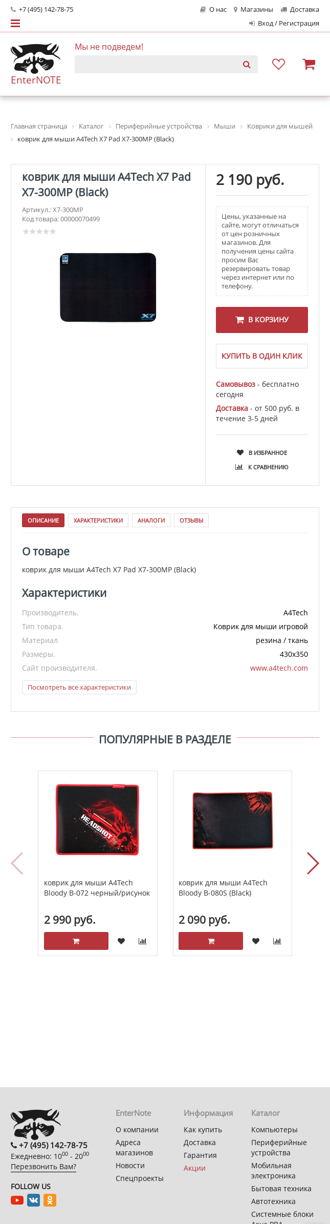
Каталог (265, 1113)
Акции (195, 1168)
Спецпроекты (140, 1178)
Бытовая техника (281, 1188)
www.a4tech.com (279, 673)
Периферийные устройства (279, 1147)
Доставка (299, 9)
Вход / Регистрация (284, 23)
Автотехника (273, 1201)
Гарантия (200, 1155)
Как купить (203, 1129)
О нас (213, 9)
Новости (130, 1165)
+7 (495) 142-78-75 (42, 9)
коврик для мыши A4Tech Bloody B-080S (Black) (223, 893)
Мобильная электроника (273, 1170)
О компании (137, 1129)
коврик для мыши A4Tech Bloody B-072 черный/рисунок (97, 893)
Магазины (253, 9)
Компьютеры (274, 1129)
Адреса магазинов (134, 1147)
